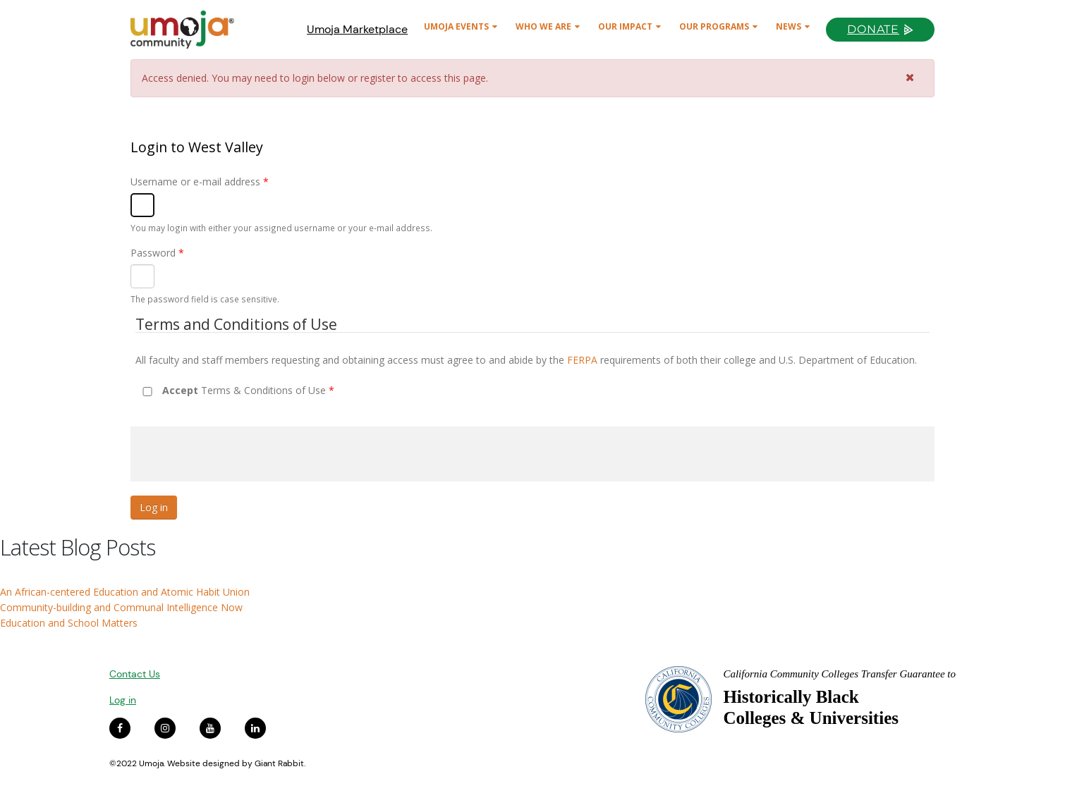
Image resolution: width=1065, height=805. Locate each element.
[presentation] (237, 453)
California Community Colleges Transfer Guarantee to (839, 674)
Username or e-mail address (199, 181)
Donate (873, 29)
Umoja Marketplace (357, 29)
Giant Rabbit (279, 763)
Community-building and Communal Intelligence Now (121, 607)
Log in (122, 700)
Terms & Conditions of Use (248, 390)
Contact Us (134, 674)
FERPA (582, 360)
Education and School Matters (69, 622)
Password (157, 252)
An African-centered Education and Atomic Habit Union (125, 591)
